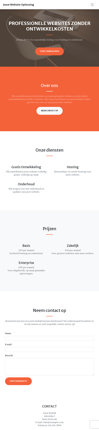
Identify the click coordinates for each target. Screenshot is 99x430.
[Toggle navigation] (92, 4)
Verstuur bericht (18, 381)
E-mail (8, 344)
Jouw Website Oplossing (18, 4)
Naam (8, 333)
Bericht (9, 355)
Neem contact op (49, 111)
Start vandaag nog (49, 51)
